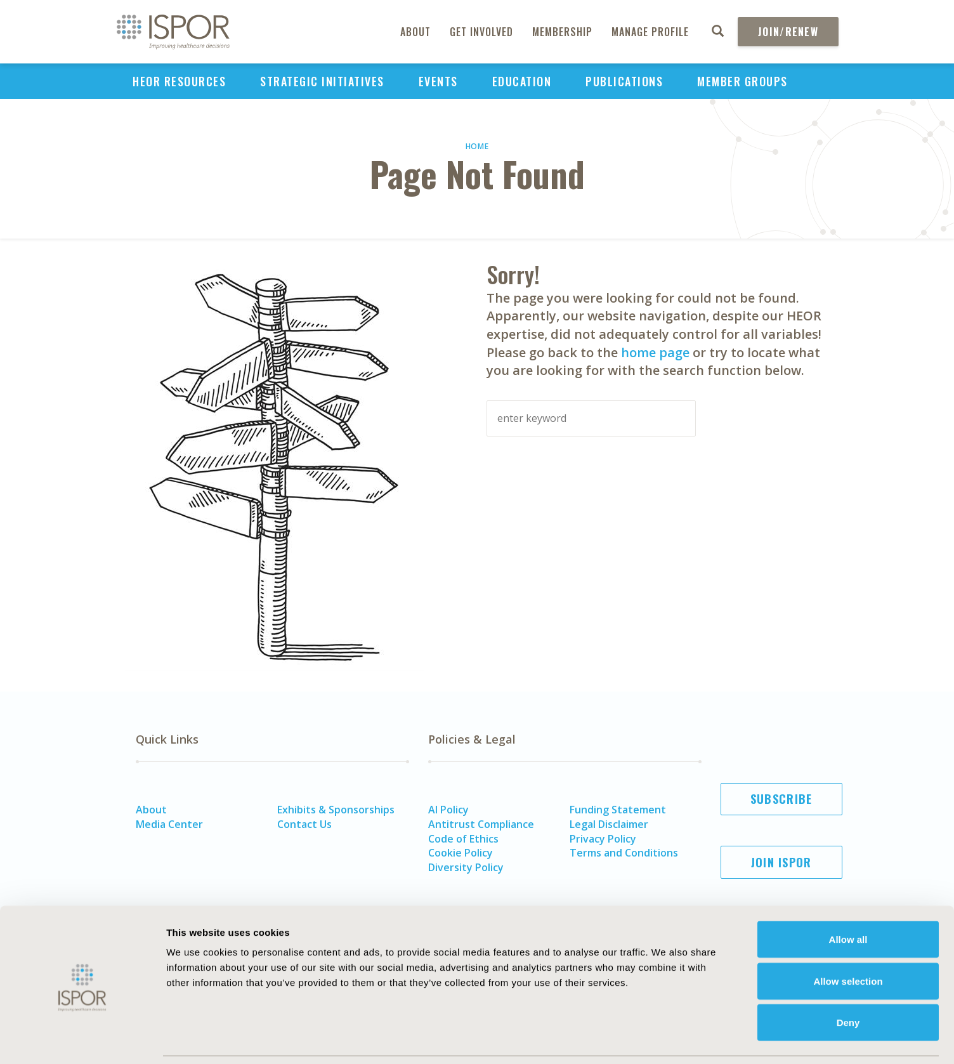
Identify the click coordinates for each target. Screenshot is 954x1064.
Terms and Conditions (624, 853)
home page (655, 352)
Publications (624, 81)
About (415, 31)
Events (438, 81)
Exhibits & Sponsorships (336, 810)
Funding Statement (618, 810)
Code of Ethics (463, 839)
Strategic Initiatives (322, 81)
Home (477, 146)
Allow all (848, 897)
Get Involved (481, 31)
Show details (700, 1039)
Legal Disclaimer (609, 824)
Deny (848, 980)
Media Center (169, 824)
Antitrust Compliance (481, 824)
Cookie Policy (460, 853)
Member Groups (742, 81)
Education (522, 81)
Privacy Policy (603, 839)
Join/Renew (788, 31)
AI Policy (448, 810)
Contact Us (304, 824)
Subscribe (781, 799)
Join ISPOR (781, 862)
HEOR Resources (179, 81)
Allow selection (847, 939)
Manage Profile (650, 31)
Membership (562, 31)
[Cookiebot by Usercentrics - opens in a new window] (82, 1039)
